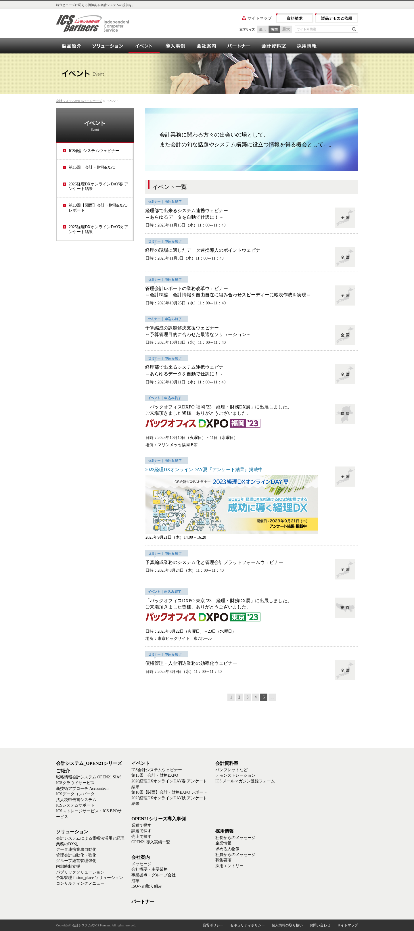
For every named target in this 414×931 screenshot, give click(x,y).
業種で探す (141, 825)
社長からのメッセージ (235, 838)
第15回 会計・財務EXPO (92, 167)
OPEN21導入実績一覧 (150, 842)
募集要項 (223, 860)
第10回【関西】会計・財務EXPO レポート (98, 207)
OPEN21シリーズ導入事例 (175, 45)
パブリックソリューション (80, 872)
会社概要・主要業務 (149, 869)
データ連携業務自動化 (76, 849)
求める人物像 (227, 849)
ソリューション (108, 45)
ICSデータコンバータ (75, 794)
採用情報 (306, 45)
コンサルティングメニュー (80, 883)
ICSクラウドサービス (75, 783)
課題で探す (141, 831)
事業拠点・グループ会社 (153, 875)
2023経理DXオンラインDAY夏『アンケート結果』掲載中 (204, 469)
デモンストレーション (235, 775)
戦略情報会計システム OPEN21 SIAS (89, 777)
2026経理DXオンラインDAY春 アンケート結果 (98, 186)
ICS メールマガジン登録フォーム (245, 781)
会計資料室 (273, 45)
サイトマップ (260, 18)
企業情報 (223, 843)
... (272, 697)
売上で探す (141, 836)
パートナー (239, 45)
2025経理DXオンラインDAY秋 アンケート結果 (98, 229)
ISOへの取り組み (146, 886)
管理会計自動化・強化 (76, 855)
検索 (354, 29)
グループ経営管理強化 (76, 861)
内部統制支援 (68, 866)
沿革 (135, 881)
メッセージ (141, 864)
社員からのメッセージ (235, 855)
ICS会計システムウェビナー (94, 151)
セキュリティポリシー (247, 925)
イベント (144, 45)
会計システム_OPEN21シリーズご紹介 (71, 45)
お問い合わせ (320, 925)
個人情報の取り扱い (287, 925)
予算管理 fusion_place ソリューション (89, 878)
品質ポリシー (213, 925)
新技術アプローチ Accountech (82, 788)
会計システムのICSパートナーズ (79, 101)
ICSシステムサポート (75, 805)
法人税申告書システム (76, 800)
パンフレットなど (231, 770)
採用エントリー (229, 866)
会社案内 (206, 45)
